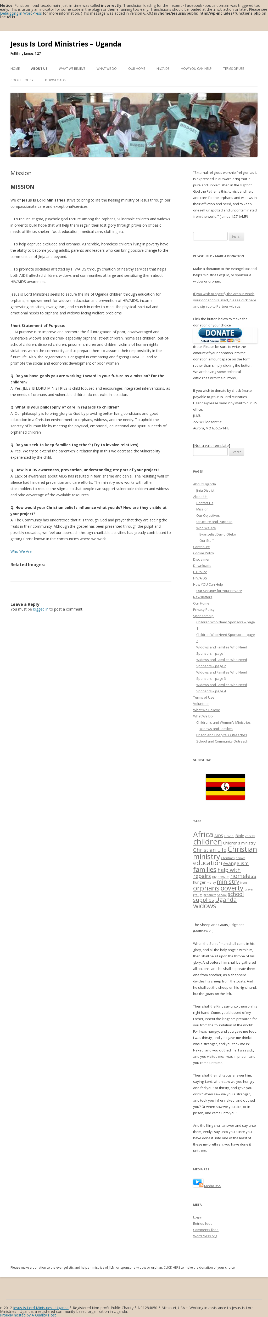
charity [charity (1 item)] (250, 835)
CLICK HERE (172, 1267)
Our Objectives (208, 515)
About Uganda (204, 483)
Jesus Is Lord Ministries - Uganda (41, 1307)
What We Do (107, 68)
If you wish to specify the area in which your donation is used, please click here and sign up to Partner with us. (224, 299)
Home (15, 68)
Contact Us (204, 502)
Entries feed (203, 1223)
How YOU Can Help (196, 68)
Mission (202, 508)
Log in (197, 1216)
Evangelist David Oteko (217, 533)
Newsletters (202, 596)
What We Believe (72, 68)
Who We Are (21, 550)
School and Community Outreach (222, 740)
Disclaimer (201, 558)
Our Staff (206, 540)
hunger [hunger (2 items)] (199, 881)
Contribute (201, 546)
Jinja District (205, 489)
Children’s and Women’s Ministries (223, 722)
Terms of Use (233, 68)
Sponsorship (203, 615)
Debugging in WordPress (21, 12)
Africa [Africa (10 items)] (203, 834)
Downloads (55, 79)
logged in (40, 608)
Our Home (136, 68)
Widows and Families (216, 728)
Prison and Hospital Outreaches (221, 734)
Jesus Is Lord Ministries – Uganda (65, 43)
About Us (39, 68)
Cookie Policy (22, 79)
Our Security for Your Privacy (219, 590)
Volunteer (201, 703)
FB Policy (200, 571)
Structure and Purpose (214, 521)
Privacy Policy (204, 609)
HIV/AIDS (163, 68)
